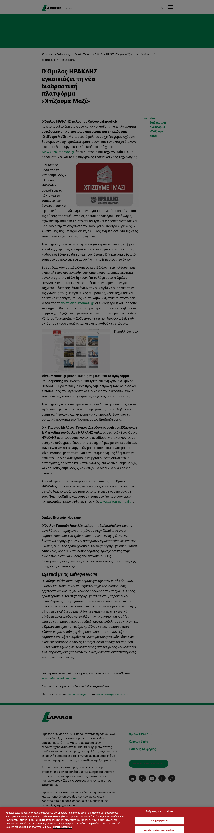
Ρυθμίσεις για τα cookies (159, 811)
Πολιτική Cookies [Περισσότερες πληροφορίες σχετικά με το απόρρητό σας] (62, 827)
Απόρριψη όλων (159, 821)
